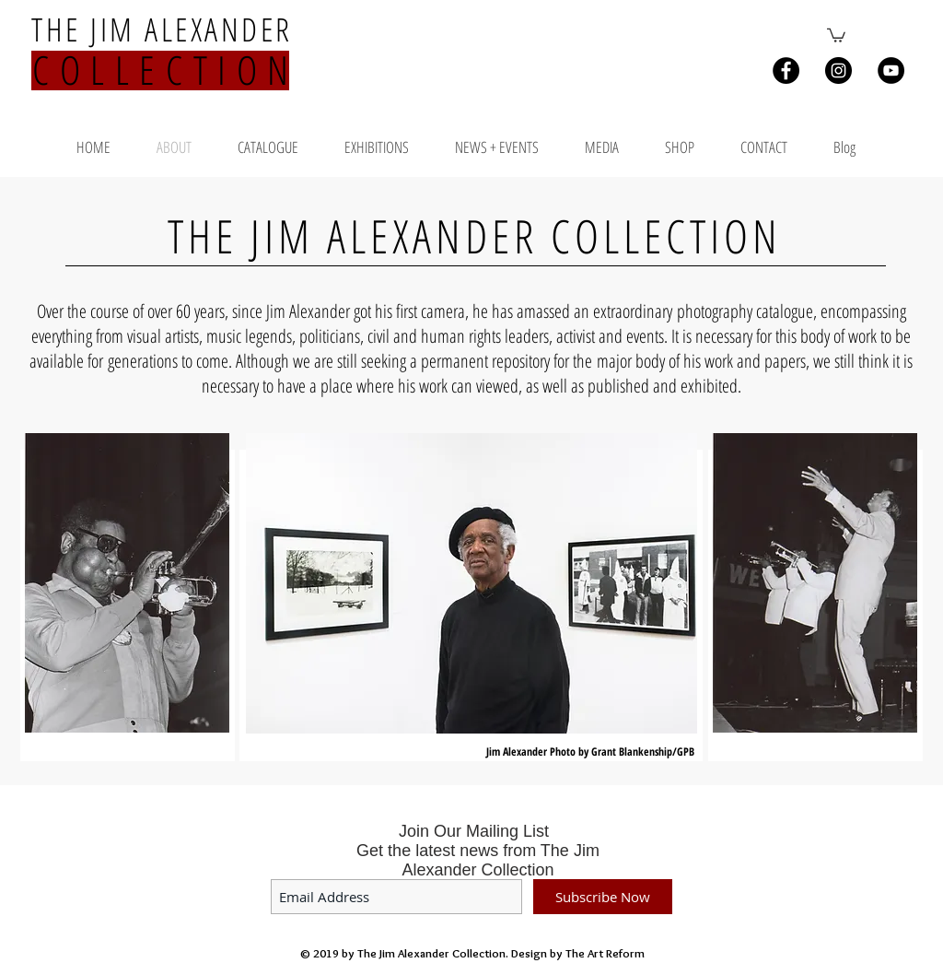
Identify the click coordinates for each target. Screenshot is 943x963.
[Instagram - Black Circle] (838, 70)
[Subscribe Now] (602, 896)
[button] (836, 34)
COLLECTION (165, 69)
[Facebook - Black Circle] (786, 70)
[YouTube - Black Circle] (891, 70)
